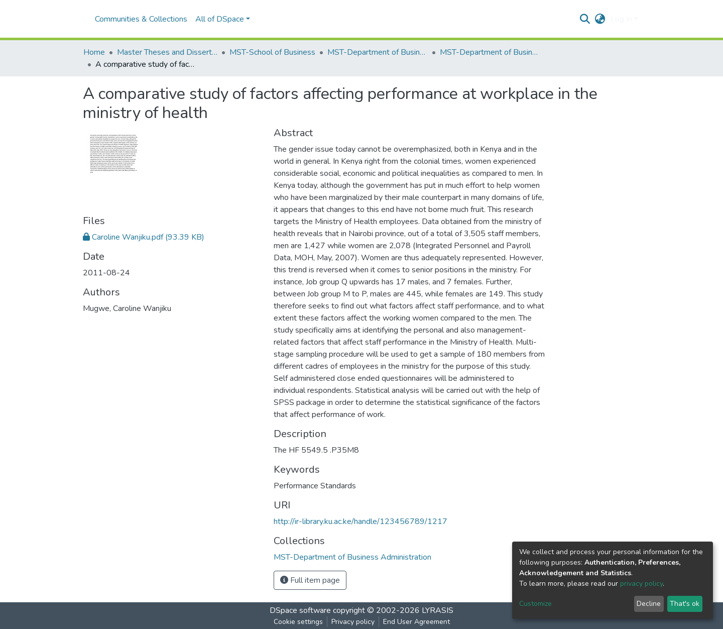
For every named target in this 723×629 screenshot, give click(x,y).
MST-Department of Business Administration (377, 52)
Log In (621, 19)
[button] (600, 19)
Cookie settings (298, 621)
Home (94, 52)
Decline (649, 603)
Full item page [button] (310, 580)
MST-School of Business (272, 52)
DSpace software (300, 610)
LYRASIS (437, 610)
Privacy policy (353, 621)
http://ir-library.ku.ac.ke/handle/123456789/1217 (360, 521)
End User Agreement (416, 621)
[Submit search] (585, 19)
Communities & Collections (141, 19)
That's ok (684, 603)
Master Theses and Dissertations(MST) (167, 52)
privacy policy (641, 583)
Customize (535, 603)
